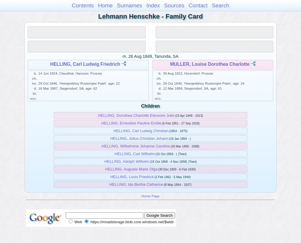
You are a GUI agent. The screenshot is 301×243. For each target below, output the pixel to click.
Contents (83, 5)
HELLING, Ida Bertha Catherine (136, 184)
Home (105, 5)
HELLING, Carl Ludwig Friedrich (85, 64)
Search (220, 5)
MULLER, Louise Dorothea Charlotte (209, 64)
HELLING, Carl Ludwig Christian (141, 131)
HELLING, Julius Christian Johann (139, 138)
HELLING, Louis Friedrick (132, 177)
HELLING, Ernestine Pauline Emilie (131, 123)
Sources (174, 5)
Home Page (151, 196)
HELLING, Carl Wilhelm (135, 154)
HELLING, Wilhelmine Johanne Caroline (136, 146)
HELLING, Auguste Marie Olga (131, 169)
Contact (198, 5)
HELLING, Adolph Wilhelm (126, 161)
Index (153, 5)
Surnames (129, 5)
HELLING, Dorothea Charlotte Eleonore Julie (136, 115)
